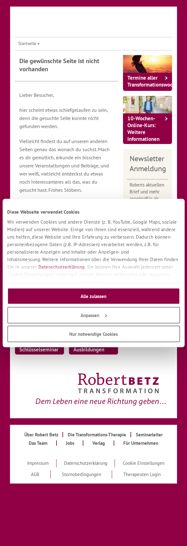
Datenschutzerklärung (61, 267)
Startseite (27, 43)
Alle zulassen (93, 296)
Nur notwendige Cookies (93, 334)
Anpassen (94, 315)
